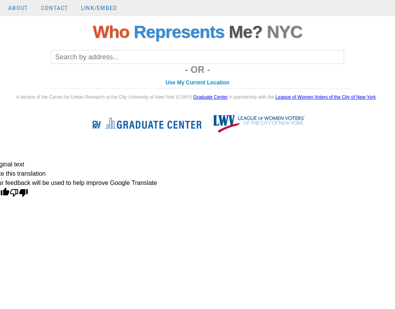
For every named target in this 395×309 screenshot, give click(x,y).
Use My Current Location (197, 82)
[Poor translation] (19, 194)
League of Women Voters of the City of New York (325, 97)
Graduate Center (210, 97)
